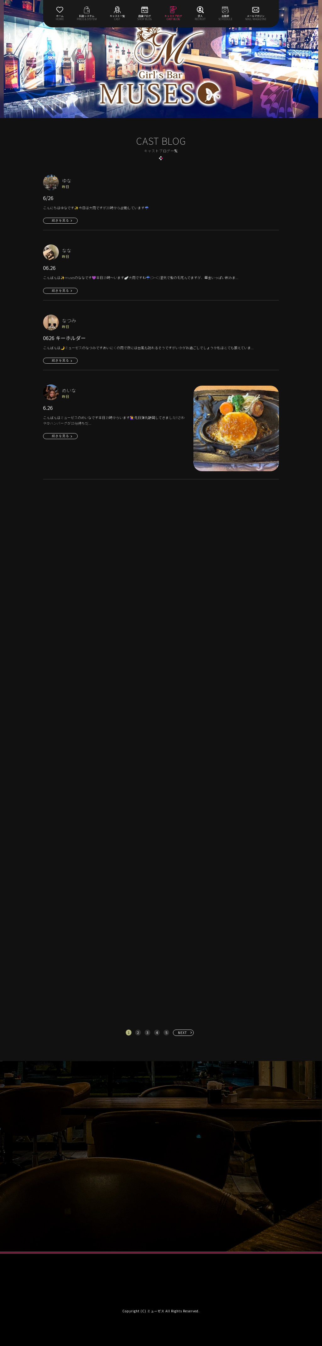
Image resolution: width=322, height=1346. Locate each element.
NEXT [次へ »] (182, 1032)
